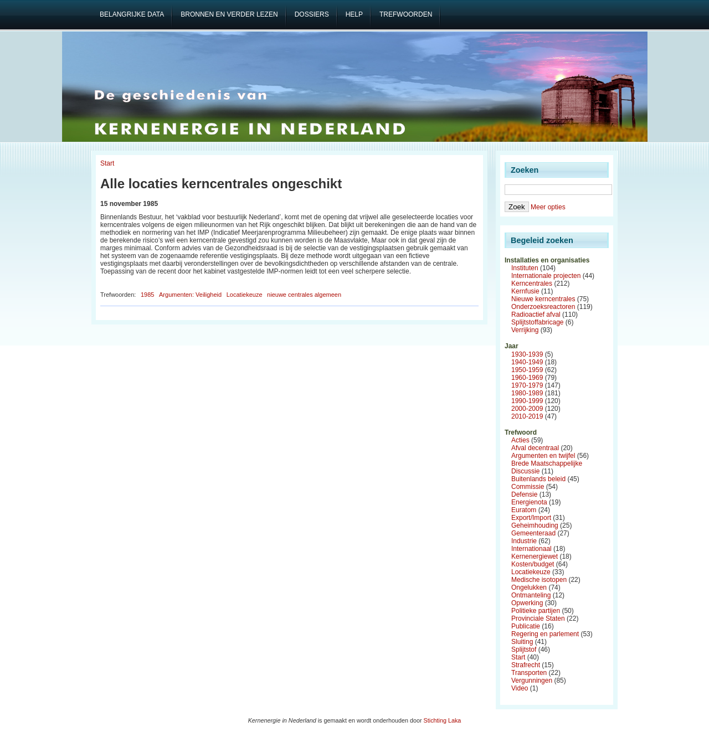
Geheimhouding (534, 525)
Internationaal (531, 549)
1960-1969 (527, 378)
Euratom (523, 510)
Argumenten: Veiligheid (190, 294)
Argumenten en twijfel (543, 456)
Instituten (524, 268)
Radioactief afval (536, 314)
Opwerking (527, 603)
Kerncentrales (531, 283)
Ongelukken (529, 587)
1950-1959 (527, 370)
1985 (147, 294)
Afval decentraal (535, 448)
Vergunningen (531, 680)
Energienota (529, 502)
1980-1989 (527, 393)
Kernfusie (525, 291)
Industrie (524, 541)
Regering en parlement (545, 634)
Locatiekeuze (245, 294)
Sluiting (522, 642)
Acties (520, 440)
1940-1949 (527, 362)
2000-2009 (527, 409)
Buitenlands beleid (538, 479)
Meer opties (548, 207)
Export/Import (531, 518)
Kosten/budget (532, 564)
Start (107, 163)
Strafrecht (525, 665)
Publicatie (525, 626)
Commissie (527, 487)
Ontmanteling (531, 595)
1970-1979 (527, 385)
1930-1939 (527, 354)
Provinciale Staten (538, 618)
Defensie (524, 494)
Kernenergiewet (534, 556)
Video (519, 688)
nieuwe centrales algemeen (304, 294)
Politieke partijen (535, 611)
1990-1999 (527, 401)
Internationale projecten (545, 276)
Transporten (529, 673)
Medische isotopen (539, 580)
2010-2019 (527, 416)
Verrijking (524, 330)
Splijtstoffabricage (537, 322)
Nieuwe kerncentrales (543, 299)
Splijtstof (523, 649)
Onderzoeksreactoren (543, 307)
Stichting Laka (442, 720)
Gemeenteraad (533, 533)
